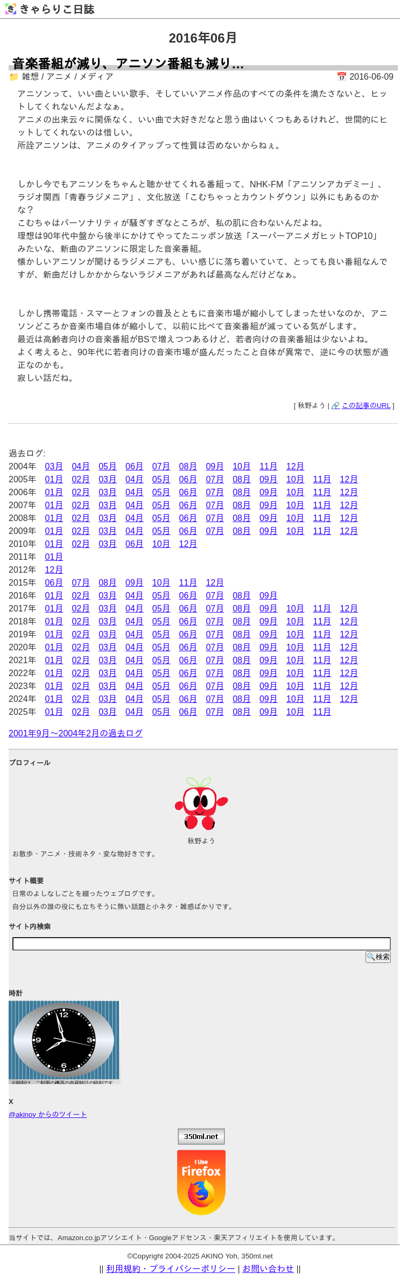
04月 (81, 466)
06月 (134, 466)
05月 (108, 466)
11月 (268, 466)
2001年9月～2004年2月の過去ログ (76, 733)
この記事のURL (366, 406)
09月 (215, 466)
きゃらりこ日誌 (49, 10)
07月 (161, 466)
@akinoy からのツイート (48, 1114)
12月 (295, 466)
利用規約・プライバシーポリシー (170, 1269)
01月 (54, 479)
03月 (54, 466)
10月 (242, 466)
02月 (81, 479)
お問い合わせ (268, 1269)
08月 (188, 466)
